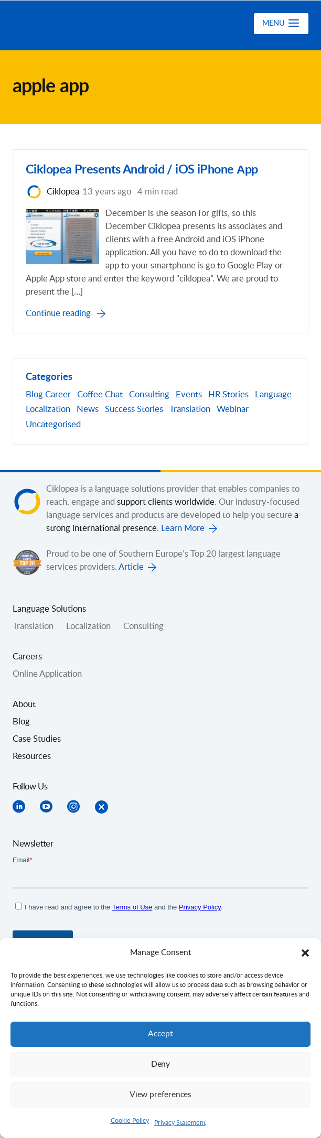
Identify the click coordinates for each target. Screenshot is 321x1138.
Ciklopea (69, 25)
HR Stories (228, 396)
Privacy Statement (180, 1123)
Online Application (47, 674)
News (88, 410)
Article (131, 567)
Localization (48, 410)
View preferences (160, 1095)
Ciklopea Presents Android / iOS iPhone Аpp (142, 170)
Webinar (233, 410)
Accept (160, 1034)
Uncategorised (53, 425)
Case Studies (37, 739)
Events (189, 396)
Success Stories (134, 410)
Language (273, 396)
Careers (27, 657)
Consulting (149, 396)
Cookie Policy (130, 1121)
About (24, 705)
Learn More (183, 529)
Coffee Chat (100, 396)
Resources (32, 757)
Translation (189, 410)
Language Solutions (49, 609)
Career (58, 396)
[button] (305, 953)
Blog (34, 396)
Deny (160, 1064)
